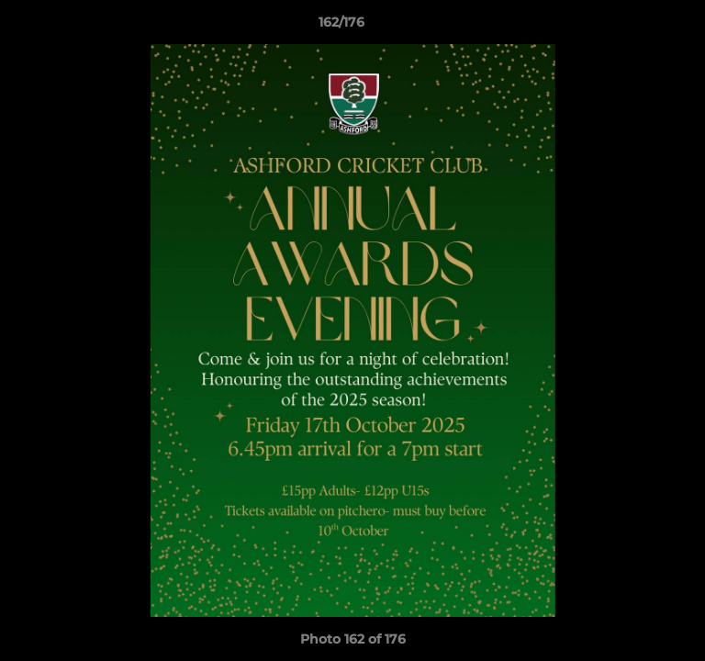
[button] (639, 26)
